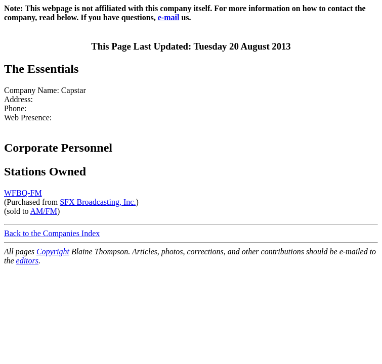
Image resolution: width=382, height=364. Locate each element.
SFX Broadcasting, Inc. (98, 202)
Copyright (52, 251)
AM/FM (43, 211)
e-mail (169, 17)
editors (27, 260)
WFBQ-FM (23, 193)
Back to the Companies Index (52, 233)
